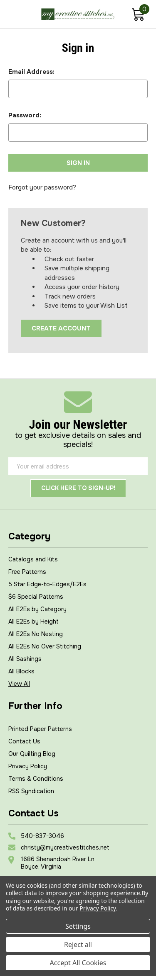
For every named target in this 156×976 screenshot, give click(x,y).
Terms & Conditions (35, 778)
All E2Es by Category (37, 609)
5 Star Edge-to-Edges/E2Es (47, 584)
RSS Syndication (31, 791)
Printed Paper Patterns (40, 729)
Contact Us (24, 741)
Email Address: (31, 72)
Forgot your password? (42, 187)
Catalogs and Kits (33, 559)
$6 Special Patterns (35, 596)
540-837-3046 (42, 836)
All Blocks (21, 671)
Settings (78, 926)
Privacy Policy (27, 766)
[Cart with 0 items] (137, 15)
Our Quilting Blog (31, 753)
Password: (24, 115)
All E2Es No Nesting (35, 634)
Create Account (61, 328)
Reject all (78, 944)
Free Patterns (27, 571)
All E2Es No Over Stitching (44, 646)
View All (19, 683)
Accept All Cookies (78, 962)
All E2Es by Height (33, 621)
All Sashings (25, 659)
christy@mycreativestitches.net (65, 847)
